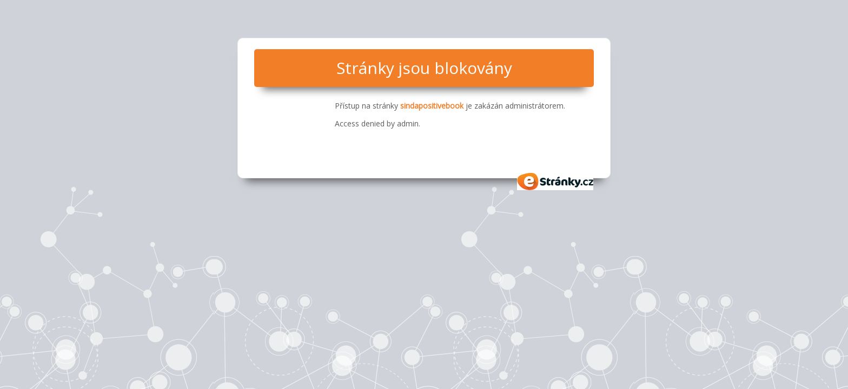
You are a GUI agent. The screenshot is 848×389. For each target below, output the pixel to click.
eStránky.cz (555, 181)
